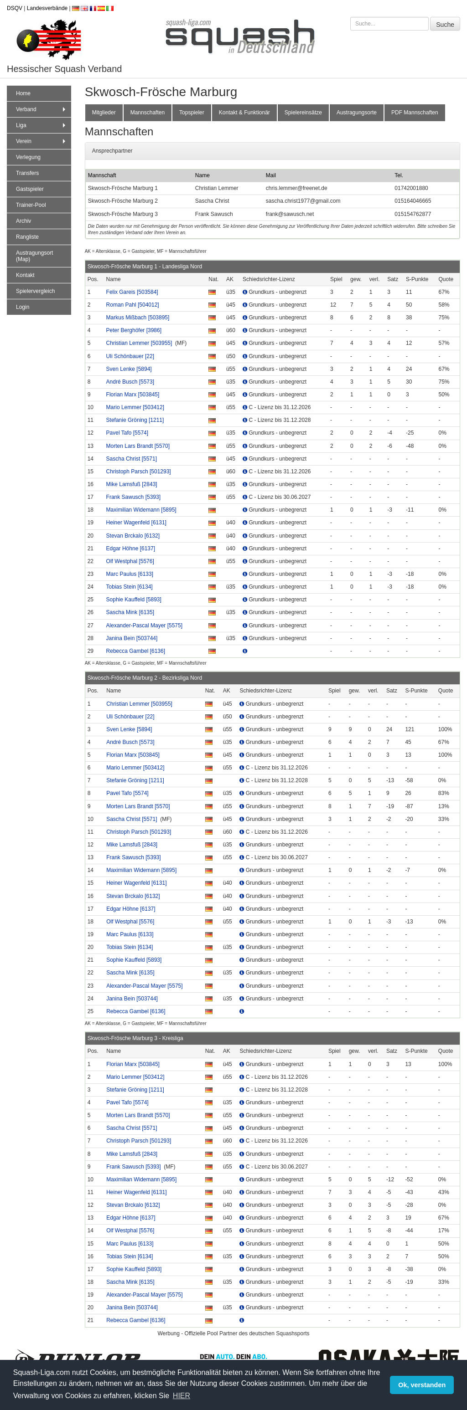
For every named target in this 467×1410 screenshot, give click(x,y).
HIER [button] (181, 1396)
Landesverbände (47, 8)
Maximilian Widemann (141, 510)
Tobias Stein (129, 587)
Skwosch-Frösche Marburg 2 (122, 678)
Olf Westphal (130, 561)
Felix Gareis (132, 292)
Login (22, 307)
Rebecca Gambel (135, 651)
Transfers (27, 173)
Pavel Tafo (127, 433)
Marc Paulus (129, 574)
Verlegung (28, 157)
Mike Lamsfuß (131, 484)
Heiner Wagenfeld (136, 522)
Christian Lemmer (139, 343)
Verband (41, 109)
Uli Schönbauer (130, 356)
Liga (41, 125)
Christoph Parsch (138, 471)
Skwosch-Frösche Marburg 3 (122, 1038)
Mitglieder (104, 112)
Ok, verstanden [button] (422, 1385)
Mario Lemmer (135, 407)
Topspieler (191, 112)
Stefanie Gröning (135, 420)
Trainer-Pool (31, 205)
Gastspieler (30, 189)
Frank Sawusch (133, 497)
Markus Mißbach (138, 317)
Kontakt (25, 275)
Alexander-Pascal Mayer (144, 625)
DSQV (14, 8)
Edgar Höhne (130, 548)
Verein (41, 141)
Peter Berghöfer (133, 330)
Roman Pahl (132, 305)
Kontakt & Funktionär (244, 112)
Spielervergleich (35, 291)
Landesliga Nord (182, 266)
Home (23, 93)
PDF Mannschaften (414, 112)
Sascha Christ (131, 459)
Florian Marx (133, 394)
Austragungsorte (357, 112)
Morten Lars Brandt (138, 446)
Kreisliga (172, 1038)
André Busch (130, 382)
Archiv (23, 221)
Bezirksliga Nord (182, 678)
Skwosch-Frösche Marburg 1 (122, 266)
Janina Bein (132, 638)
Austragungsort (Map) (34, 256)
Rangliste (27, 237)
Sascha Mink (130, 612)
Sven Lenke (129, 369)
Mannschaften (147, 112)
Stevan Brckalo (133, 536)
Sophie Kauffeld (133, 599)
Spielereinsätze (303, 112)
